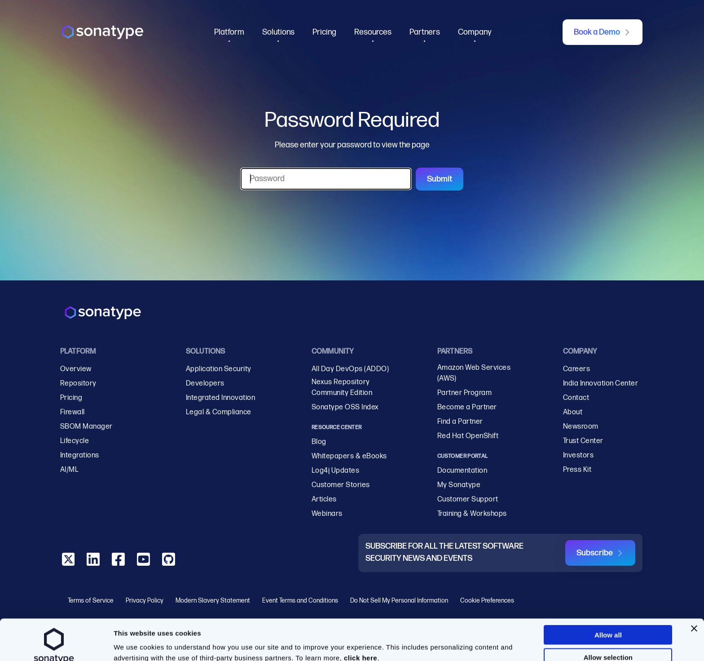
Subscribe (594, 553)
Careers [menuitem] (576, 369)
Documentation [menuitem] (462, 470)
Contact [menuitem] (576, 398)
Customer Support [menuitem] (467, 499)
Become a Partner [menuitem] (467, 407)
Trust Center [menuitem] (583, 441)
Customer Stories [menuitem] (341, 485)
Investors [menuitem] (578, 455)
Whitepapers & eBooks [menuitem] (349, 456)
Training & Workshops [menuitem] (472, 514)
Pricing (324, 32)
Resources (373, 32)
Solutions (278, 32)
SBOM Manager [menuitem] (86, 426)
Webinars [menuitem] (327, 514)
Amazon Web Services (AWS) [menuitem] (473, 373)
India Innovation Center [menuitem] (600, 383)
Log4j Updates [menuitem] (335, 470)
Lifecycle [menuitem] (74, 441)
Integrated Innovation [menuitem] (220, 398)
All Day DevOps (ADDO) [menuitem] (350, 369)
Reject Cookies (608, 642)
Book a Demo (597, 32)
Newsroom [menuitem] (580, 426)
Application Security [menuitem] (218, 369)
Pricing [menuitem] (71, 398)
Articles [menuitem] (324, 499)
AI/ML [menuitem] (69, 470)
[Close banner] (694, 590)
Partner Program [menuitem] (464, 393)
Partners (424, 32)
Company (475, 32)
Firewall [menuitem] (72, 412)
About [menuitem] (572, 412)
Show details (467, 639)
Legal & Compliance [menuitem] (218, 412)
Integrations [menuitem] (79, 455)
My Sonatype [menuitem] (458, 485)
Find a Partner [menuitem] (460, 421)
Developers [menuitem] (205, 383)
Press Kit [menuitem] (577, 470)
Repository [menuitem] (78, 383)
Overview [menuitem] (76, 369)
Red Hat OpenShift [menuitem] (467, 436)
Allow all (608, 596)
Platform (229, 32)
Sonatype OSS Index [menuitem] (345, 407)
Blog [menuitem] (319, 442)
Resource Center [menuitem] (336, 427)
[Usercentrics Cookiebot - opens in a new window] (54, 647)
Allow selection (608, 619)
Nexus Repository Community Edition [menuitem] (342, 387)
